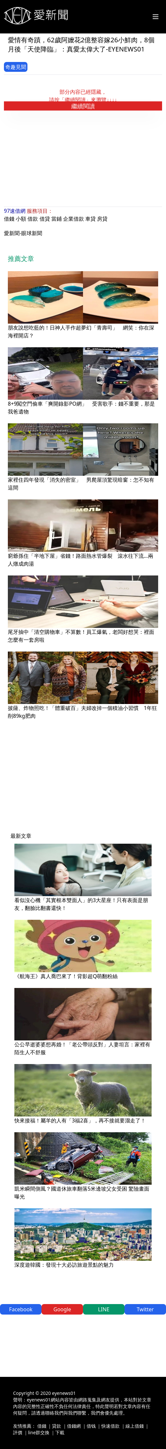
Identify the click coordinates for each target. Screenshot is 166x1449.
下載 (59, 1432)
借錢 (9, 218)
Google (62, 1309)
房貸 (102, 218)
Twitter (145, 1309)
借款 (32, 218)
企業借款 (73, 218)
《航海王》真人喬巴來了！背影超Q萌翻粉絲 (66, 976)
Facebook (21, 1309)
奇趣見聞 (15, 66)
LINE (103, 1309)
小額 (21, 218)
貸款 (56, 1426)
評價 (17, 1432)
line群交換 (39, 1432)
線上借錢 (134, 1426)
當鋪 (56, 218)
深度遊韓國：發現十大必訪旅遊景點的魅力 (64, 1264)
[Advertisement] (85, 159)
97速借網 (14, 210)
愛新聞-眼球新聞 (23, 233)
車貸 (90, 218)
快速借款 (110, 1426)
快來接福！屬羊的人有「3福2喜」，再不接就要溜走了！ (80, 1120)
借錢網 (74, 1426)
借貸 (45, 218)
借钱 (91, 1426)
